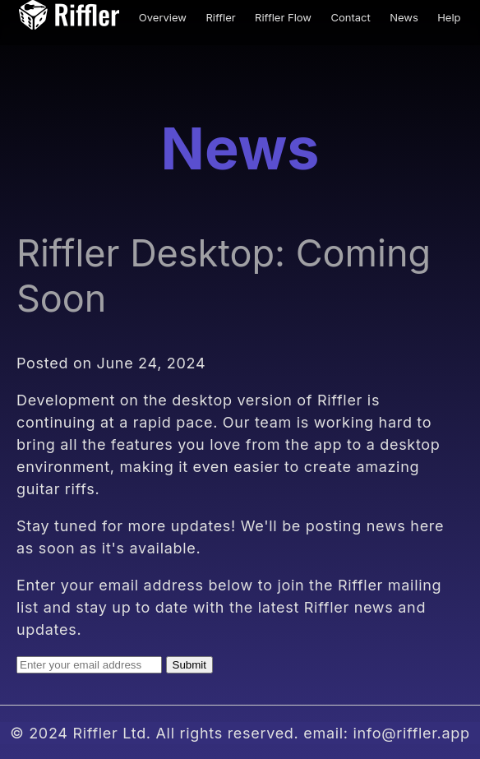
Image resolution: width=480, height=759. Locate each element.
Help (448, 17)
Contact (350, 17)
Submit (189, 665)
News (404, 17)
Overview (163, 17)
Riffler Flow (283, 17)
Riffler (220, 17)
